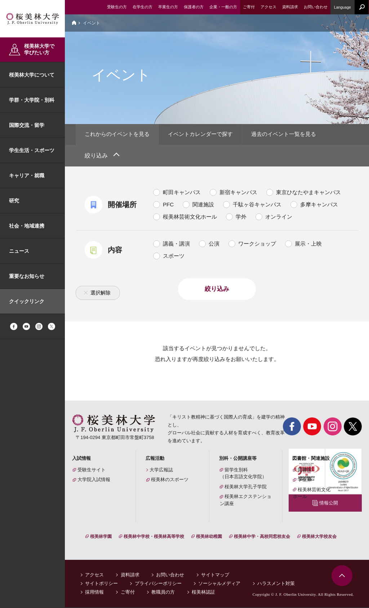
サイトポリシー (101, 584)
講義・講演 (176, 244)
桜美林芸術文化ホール (190, 217)
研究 (14, 201)
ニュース (19, 251)
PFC (168, 205)
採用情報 (94, 592)
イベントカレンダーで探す (206, 135)
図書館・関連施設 (311, 459)
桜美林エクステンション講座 (245, 501)
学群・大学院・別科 (31, 100)
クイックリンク (26, 301)
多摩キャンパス (319, 205)
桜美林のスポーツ (169, 480)
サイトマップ (215, 575)
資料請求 (130, 575)
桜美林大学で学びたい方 (39, 49)
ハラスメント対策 (276, 584)
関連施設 (203, 205)
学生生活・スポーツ (31, 150)
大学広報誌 (161, 470)
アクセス (94, 575)
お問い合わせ (170, 575)
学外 (241, 217)
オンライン (278, 217)
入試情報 (81, 459)
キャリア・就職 (26, 175)
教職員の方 (163, 592)
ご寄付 (128, 592)
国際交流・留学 (26, 125)
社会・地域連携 (26, 226)
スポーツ (173, 256)
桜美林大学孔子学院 (245, 487)
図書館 (305, 470)
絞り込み (96, 156)
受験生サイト (91, 470)
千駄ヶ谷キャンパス (257, 205)
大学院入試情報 (93, 480)
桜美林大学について (31, 75)
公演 (214, 244)
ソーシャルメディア (219, 584)
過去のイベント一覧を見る (294, 135)
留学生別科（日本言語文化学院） (243, 474)
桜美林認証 (203, 592)
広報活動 (155, 459)
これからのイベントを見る (119, 135)
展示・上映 (308, 244)
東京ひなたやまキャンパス (308, 193)
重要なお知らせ (26, 276)
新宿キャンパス (238, 193)
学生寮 (305, 480)
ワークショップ (257, 244)
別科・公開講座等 (238, 459)
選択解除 (100, 293)
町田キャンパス (182, 193)
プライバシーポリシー (158, 584)
